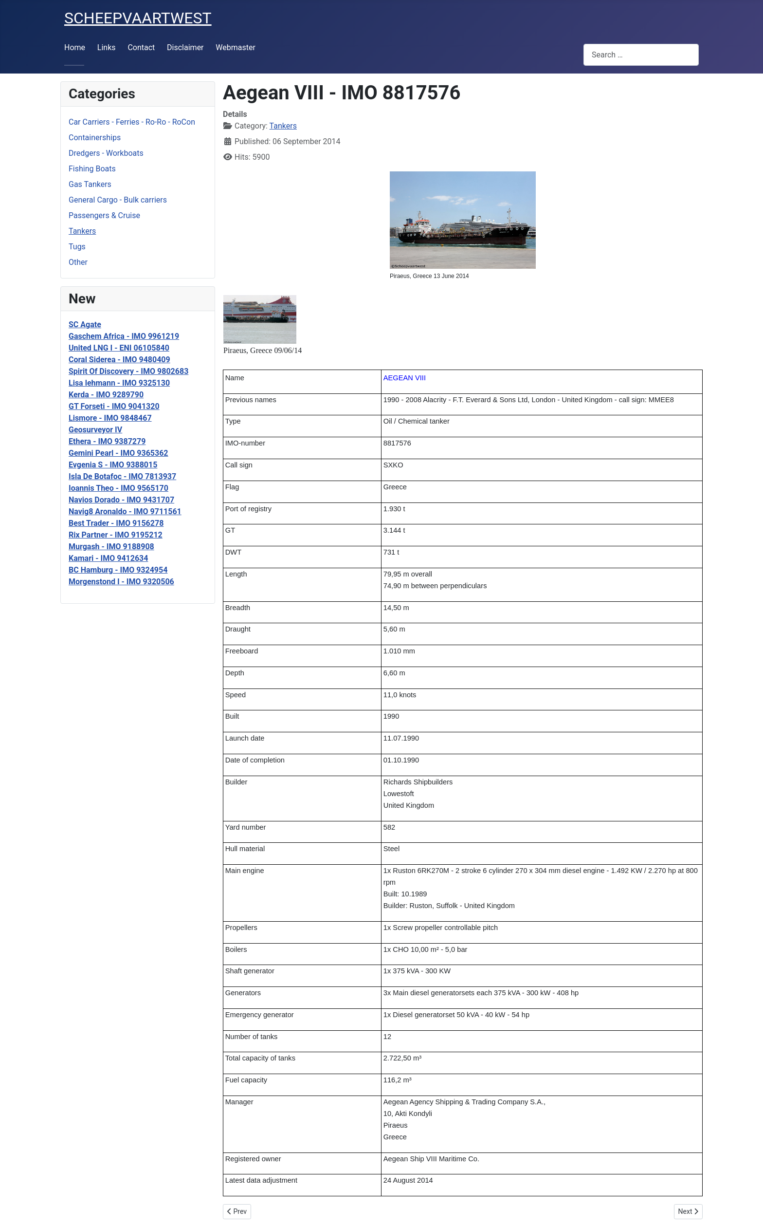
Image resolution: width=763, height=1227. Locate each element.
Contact (141, 47)
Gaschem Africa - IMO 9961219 (124, 336)
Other (78, 262)
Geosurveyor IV (95, 429)
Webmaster (235, 47)
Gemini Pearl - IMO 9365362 (118, 453)
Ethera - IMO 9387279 (107, 441)
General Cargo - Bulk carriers (118, 199)
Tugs (77, 246)
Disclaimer (185, 47)
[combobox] (641, 55)
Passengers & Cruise (104, 215)
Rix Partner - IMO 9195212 (116, 534)
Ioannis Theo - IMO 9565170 (118, 488)
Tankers (82, 231)
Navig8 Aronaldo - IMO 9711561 (125, 511)
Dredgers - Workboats (106, 153)
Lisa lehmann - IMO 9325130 (119, 383)
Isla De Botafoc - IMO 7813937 (122, 476)
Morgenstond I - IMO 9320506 (121, 581)
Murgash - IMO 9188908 (111, 546)
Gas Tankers (90, 184)
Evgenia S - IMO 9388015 (113, 464)
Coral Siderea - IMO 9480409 (119, 359)
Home (74, 47)
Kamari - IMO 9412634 (108, 558)
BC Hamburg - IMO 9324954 (118, 570)
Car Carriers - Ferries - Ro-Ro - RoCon (132, 122)
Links (106, 47)
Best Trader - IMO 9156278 (116, 523)
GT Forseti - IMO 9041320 (114, 406)
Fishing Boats (92, 168)
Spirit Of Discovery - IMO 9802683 (128, 371)
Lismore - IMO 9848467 (110, 418)
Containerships (95, 137)
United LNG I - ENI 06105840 (119, 348)
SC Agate (85, 324)
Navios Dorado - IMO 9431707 (121, 499)
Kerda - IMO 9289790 (106, 394)
